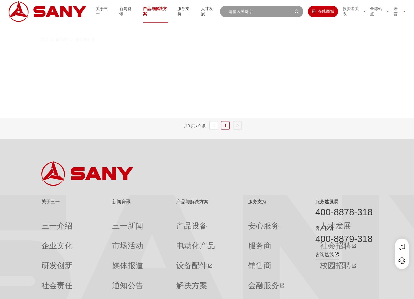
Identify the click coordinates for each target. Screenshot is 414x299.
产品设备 (153, 221)
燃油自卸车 (121, 53)
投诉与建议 (220, 273)
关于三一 (92, 11)
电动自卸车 (161, 53)
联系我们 (306, 290)
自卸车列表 (85, 28)
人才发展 (205, 11)
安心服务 (218, 221)
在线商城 (317, 11)
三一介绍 (49, 221)
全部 (94, 53)
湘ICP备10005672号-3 (113, 290)
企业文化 (49, 231)
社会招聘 (271, 231)
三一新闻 (101, 221)
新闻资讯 (117, 11)
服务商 (216, 231)
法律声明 (343, 290)
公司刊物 (49, 273)
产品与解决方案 (148, 11)
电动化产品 (155, 231)
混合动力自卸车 (206, 53)
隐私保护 (325, 290)
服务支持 (180, 11)
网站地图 (287, 290)
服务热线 (324, 201)
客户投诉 (324, 228)
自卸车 (62, 28)
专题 (97, 273)
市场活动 (101, 231)
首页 (44, 28)
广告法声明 (364, 290)
